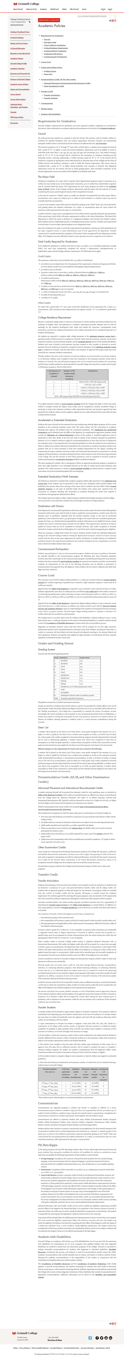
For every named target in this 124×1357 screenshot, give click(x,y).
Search (110, 9)
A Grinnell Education (17, 48)
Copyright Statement (56, 1348)
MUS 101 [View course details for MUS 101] (61, 275)
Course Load (46, 62)
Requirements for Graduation (52, 36)
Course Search (15, 94)
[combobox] (97, 16)
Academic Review (84, 342)
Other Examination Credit (54, 86)
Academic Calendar (17, 68)
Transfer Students (51, 98)
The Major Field (50, 42)
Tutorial (47, 39)
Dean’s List (48, 74)
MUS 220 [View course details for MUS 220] (80, 280)
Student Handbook (108, 128)
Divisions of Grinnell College (20, 79)
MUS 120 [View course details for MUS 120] (65, 280)
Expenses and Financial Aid (20, 73)
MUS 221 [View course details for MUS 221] (108, 286)
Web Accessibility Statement (40, 1348)
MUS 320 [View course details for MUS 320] (95, 280)
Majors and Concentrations (19, 89)
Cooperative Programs (64, 459)
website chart (77, 828)
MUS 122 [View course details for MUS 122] (72, 280)
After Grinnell (74, 9)
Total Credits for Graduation (55, 45)
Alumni (84, 9)
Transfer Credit (47, 91)
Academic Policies (16, 58)
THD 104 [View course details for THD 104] (110, 280)
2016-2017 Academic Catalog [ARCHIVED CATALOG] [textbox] (92, 16)
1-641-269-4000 (53, 1337)
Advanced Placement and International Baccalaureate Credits (67, 83)
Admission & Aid (31, 9)
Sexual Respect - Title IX (103, 1348)
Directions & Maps (55, 1340)
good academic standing (71, 404)
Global (64, 9)
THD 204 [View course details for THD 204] (47, 283)
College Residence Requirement (56, 48)
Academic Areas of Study (19, 84)
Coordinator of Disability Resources (60, 623)
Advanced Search (16, 25)
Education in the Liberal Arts (20, 53)
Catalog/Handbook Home (20, 32)
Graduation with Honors (53, 54)
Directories (14, 123)
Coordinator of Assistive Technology (91, 1264)
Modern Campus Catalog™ (81, 1354)
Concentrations (47, 103)
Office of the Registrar (60, 589)
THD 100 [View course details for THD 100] (83, 275)
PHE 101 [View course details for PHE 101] (101, 272)
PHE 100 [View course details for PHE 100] (92, 272)
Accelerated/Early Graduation (55, 51)
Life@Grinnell (54, 9)
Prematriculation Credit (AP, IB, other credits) (58, 79)
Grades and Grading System (51, 67)
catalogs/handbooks (42, 1354)
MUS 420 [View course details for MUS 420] (103, 280)
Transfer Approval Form (58, 905)
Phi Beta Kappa (47, 109)
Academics (43, 9)
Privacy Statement (24, 1348)
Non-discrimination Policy (71, 1348)
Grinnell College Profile (18, 63)
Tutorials (13, 112)
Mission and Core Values (19, 43)
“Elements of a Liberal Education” (60, 435)
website (99, 834)
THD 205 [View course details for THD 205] (91, 275)
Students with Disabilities (51, 114)
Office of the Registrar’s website (50, 795)
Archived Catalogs (16, 37)
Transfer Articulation (52, 95)
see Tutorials (101, 143)
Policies (15, 1348)
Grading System (50, 71)
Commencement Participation (55, 57)
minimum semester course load (102, 336)
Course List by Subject (17, 99)
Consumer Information (87, 1348)
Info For (103, 9)
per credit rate (91, 591)
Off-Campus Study (16, 117)
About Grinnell (18, 9)
